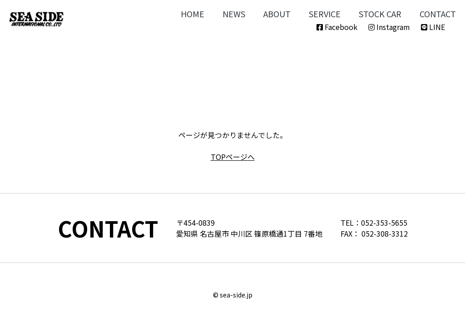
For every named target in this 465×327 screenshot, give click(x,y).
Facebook (337, 26)
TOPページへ (233, 156)
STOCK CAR (380, 14)
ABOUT (277, 14)
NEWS (234, 14)
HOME (192, 14)
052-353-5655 (384, 222)
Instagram (389, 26)
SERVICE (325, 14)
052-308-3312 (384, 233)
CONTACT (438, 14)
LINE (433, 26)
